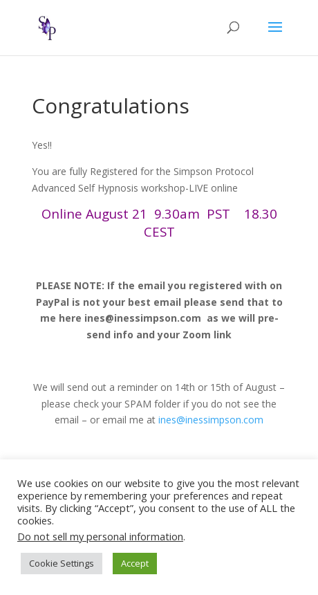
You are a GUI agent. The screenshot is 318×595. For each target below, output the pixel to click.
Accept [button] (135, 563)
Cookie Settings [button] (61, 563)
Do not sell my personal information (100, 536)
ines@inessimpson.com (210, 419)
